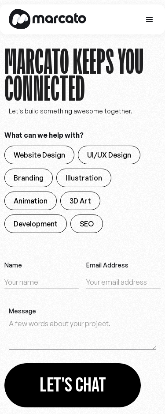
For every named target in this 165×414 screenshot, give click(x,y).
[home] (45, 19)
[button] (149, 19)
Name (13, 265)
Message (22, 311)
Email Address (107, 265)
